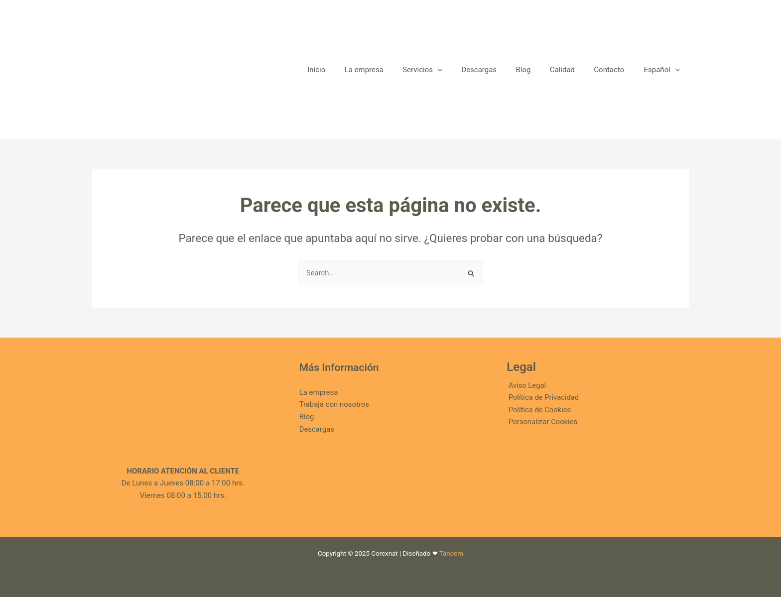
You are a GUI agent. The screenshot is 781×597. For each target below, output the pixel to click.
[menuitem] (663, 69)
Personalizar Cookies (542, 422)
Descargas (317, 429)
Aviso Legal (526, 385)
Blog (306, 417)
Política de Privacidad (542, 397)
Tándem (451, 553)
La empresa (318, 392)
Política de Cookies (538, 410)
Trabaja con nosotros (334, 404)
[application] (460, 69)
